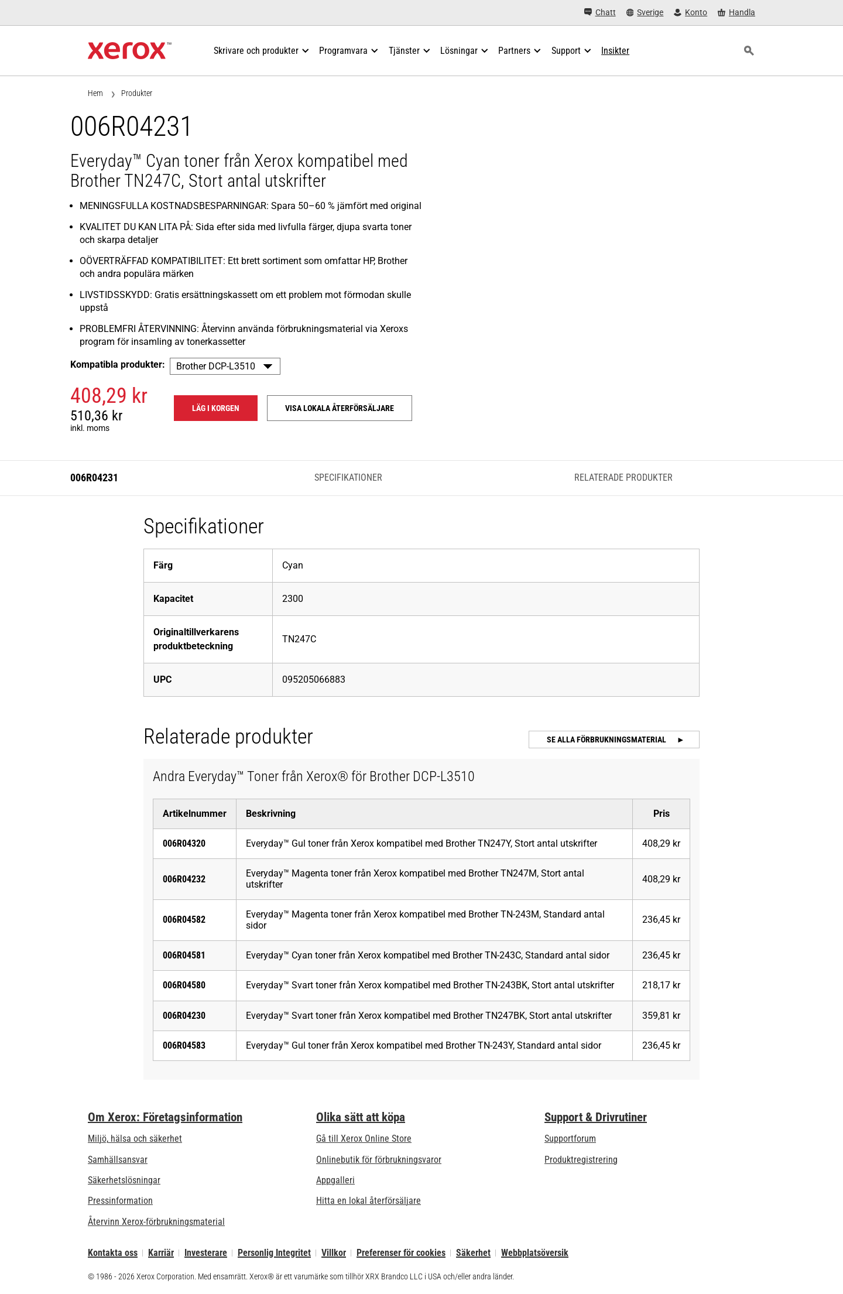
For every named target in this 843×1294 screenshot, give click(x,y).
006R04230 (184, 1015)
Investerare (205, 1253)
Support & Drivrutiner (595, 1117)
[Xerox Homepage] (130, 51)
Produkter (136, 93)
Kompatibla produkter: (117, 364)
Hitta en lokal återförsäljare (368, 1200)
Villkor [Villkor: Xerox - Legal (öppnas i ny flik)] (333, 1253)
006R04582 (184, 919)
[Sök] (749, 51)
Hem (95, 93)
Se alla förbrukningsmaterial (607, 739)
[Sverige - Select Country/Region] (645, 12)
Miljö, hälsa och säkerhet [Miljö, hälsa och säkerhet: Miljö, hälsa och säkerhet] (135, 1138)
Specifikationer (348, 477)
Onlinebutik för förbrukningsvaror (378, 1159)
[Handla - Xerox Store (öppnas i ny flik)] (736, 12)
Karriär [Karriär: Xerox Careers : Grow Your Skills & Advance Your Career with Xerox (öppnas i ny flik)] (161, 1253)
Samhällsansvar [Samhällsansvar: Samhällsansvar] (118, 1159)
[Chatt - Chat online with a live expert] (600, 12)
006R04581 (184, 955)
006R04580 (184, 985)
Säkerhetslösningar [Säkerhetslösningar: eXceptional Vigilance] (124, 1180)
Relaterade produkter (623, 477)
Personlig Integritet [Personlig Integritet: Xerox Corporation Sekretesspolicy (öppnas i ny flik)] (274, 1253)
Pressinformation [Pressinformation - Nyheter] (120, 1200)
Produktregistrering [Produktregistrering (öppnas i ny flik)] (581, 1159)
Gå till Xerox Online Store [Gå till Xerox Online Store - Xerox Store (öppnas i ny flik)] (364, 1138)
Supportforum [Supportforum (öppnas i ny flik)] (570, 1138)
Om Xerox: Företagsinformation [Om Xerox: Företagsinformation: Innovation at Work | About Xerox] (165, 1117)
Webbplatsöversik (534, 1253)
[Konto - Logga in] (690, 12)
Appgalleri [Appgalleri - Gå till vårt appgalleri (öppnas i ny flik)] (335, 1180)
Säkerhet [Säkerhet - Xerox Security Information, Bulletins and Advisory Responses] (473, 1253)
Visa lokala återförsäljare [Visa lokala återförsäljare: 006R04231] (339, 408)
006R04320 (184, 843)
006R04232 (184, 879)
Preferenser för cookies (401, 1253)
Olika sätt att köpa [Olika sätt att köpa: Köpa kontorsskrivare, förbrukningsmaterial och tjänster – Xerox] (360, 1117)
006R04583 (184, 1045)
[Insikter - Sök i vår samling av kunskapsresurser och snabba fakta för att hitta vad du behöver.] (615, 51)
